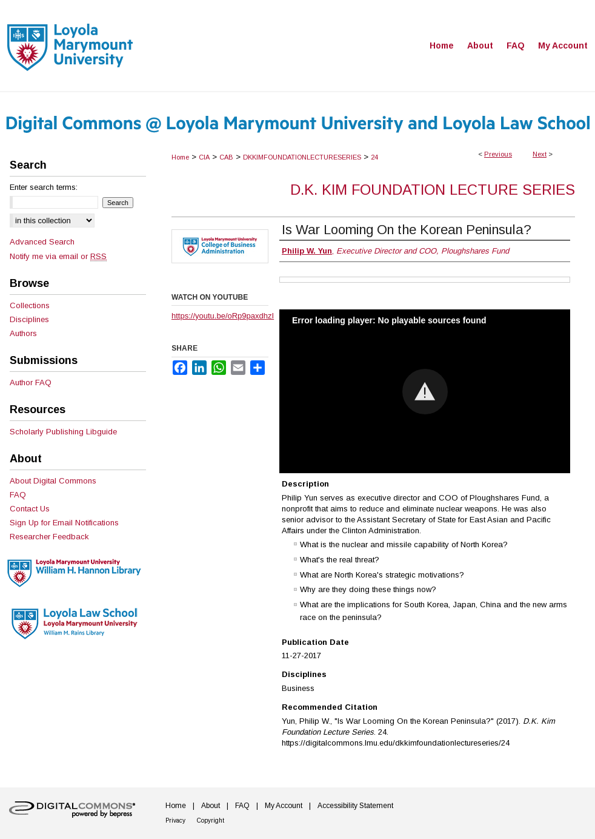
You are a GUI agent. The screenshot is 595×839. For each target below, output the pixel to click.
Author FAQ (31, 382)
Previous (498, 154)
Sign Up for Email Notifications (64, 522)
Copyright (210, 820)
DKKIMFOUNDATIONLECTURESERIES (302, 157)
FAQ (18, 494)
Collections (30, 305)
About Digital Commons (53, 480)
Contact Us (30, 508)
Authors (23, 333)
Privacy (175, 820)
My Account (283, 805)
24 (374, 157)
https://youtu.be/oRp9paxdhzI (222, 315)
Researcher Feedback (49, 536)
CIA (204, 157)
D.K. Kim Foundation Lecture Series (432, 189)
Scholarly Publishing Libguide (63, 431)
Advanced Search (42, 241)
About (210, 805)
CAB (226, 157)
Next (540, 154)
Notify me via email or (58, 256)
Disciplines (29, 319)
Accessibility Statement (355, 805)
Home (180, 157)
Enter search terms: (44, 187)
